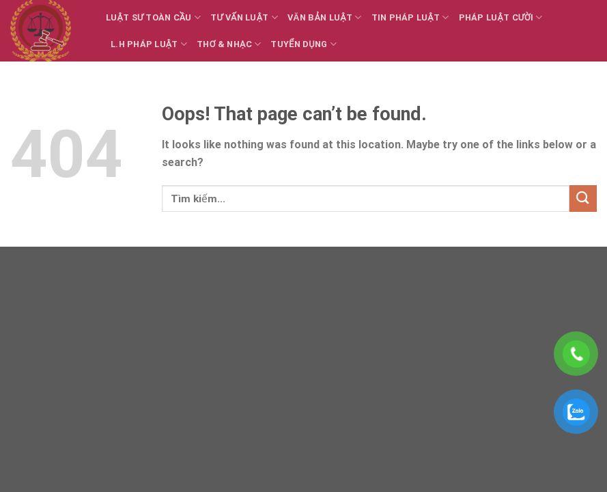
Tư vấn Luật (244, 17)
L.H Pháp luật (149, 44)
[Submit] (583, 198)
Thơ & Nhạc (229, 44)
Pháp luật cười (501, 17)
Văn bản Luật (324, 17)
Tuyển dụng (303, 44)
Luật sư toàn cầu (153, 17)
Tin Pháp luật (410, 17)
